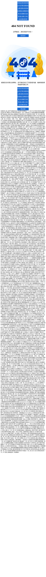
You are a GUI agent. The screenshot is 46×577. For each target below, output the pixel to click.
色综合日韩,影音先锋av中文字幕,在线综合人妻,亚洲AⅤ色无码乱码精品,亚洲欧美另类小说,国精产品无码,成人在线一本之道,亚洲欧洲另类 (23, 11)
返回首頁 (23, 35)
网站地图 (23, 109)
